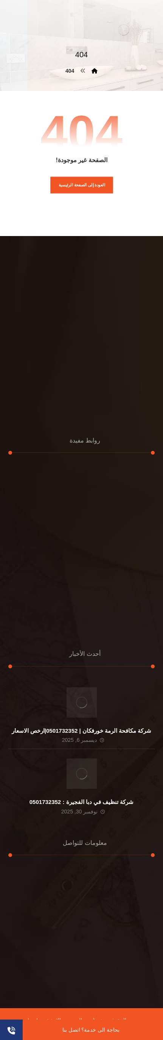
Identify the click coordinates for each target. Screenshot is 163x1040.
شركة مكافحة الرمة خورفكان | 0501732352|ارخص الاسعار (82, 730)
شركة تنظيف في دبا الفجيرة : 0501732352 (81, 802)
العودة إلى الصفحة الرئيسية (81, 185)
